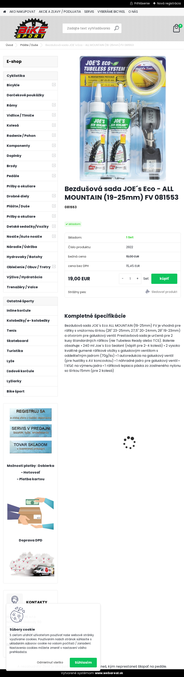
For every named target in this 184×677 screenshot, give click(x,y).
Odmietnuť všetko (50, 662)
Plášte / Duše (29, 45)
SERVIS (89, 11)
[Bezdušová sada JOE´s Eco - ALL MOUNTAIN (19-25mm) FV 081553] (123, 118)
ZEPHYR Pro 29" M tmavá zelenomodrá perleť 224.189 (90, 431)
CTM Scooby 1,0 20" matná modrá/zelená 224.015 (148, 445)
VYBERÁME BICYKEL (111, 11)
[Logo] (32, 28)
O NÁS (133, 11)
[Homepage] (4, 12)
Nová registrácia (169, 3)
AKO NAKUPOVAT (22, 11)
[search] (116, 30)
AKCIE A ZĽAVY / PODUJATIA (60, 11)
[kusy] (130, 278)
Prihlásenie (142, 3)
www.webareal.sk (109, 673)
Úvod (9, 45)
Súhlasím (83, 662)
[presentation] (67, 436)
